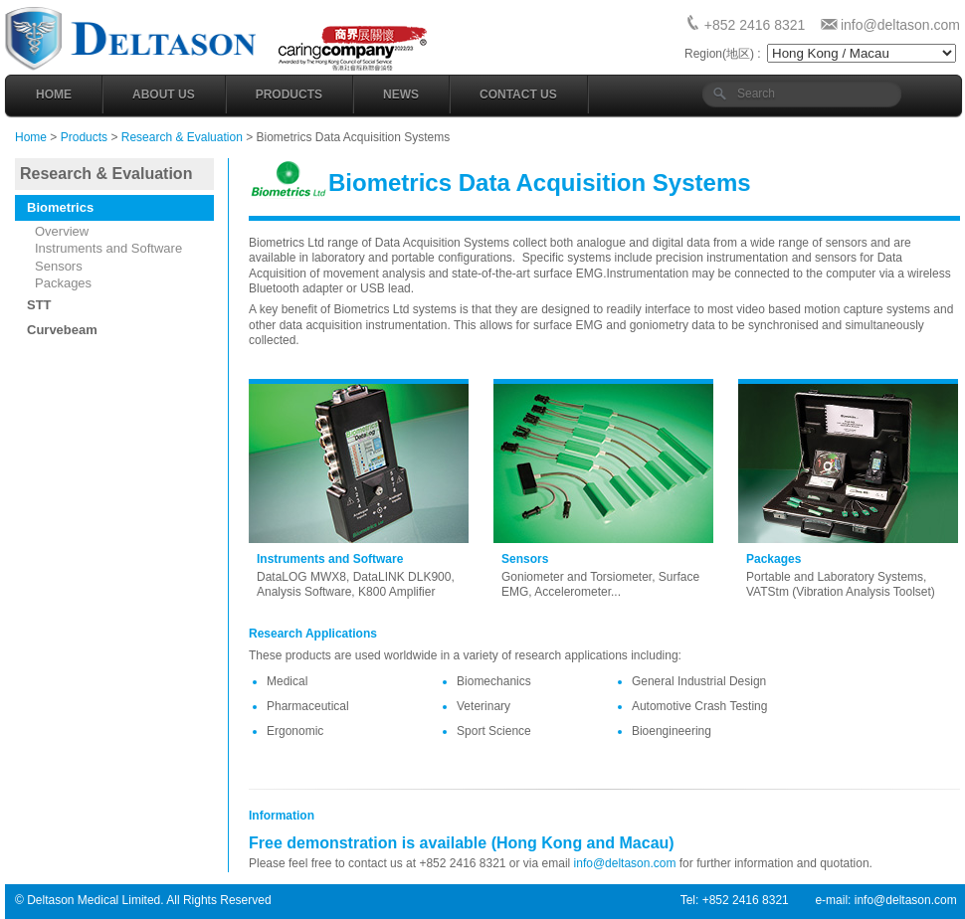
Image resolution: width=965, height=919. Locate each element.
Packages (63, 283)
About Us (163, 94)
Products (289, 94)
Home (54, 94)
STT (39, 304)
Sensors (59, 266)
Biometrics (60, 207)
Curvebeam (62, 329)
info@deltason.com (900, 25)
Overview (62, 231)
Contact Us (518, 94)
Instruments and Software (108, 248)
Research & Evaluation (182, 137)
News (401, 94)
